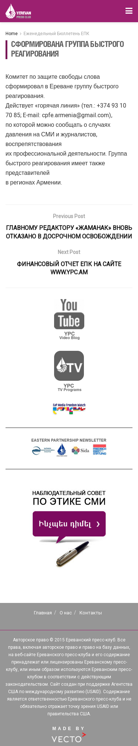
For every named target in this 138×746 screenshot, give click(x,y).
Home (12, 33)
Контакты (90, 613)
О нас (66, 613)
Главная (43, 613)
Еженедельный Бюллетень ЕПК (56, 33)
